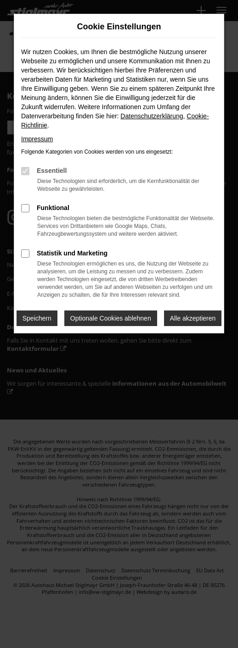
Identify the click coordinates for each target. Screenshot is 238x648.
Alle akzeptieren (193, 318)
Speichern (37, 318)
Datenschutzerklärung (151, 116)
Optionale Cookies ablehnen (110, 318)
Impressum (37, 139)
